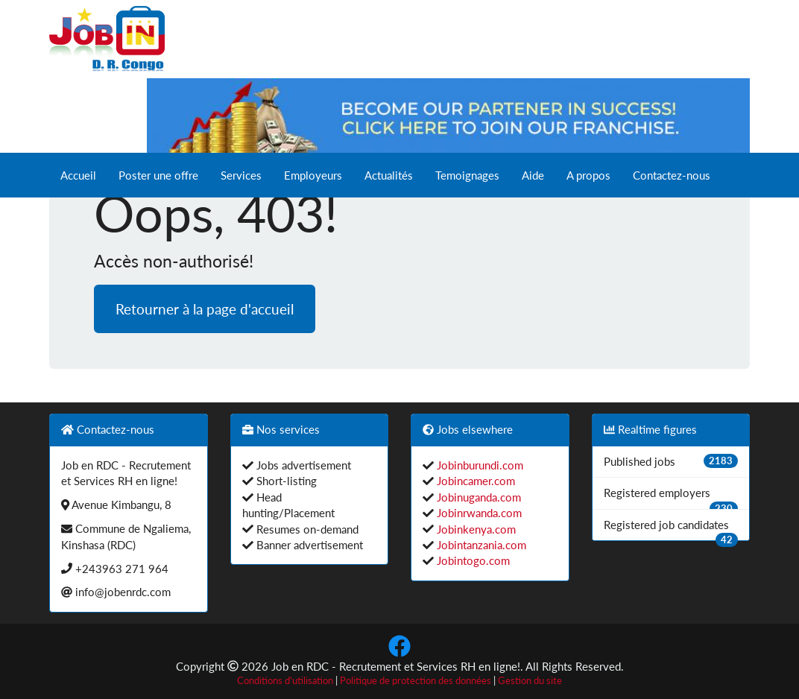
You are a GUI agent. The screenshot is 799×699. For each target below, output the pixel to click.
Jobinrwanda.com (478, 512)
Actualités (388, 175)
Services (241, 175)
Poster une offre (158, 175)
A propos (588, 175)
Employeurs (313, 175)
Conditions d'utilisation (285, 680)
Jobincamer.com (474, 480)
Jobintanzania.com (480, 544)
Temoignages (467, 175)
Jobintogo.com (472, 560)
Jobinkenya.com (475, 529)
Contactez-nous (671, 175)
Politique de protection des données (415, 680)
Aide (533, 175)
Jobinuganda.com (477, 497)
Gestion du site (530, 680)
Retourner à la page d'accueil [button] (205, 308)
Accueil (78, 175)
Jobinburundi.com (478, 465)
